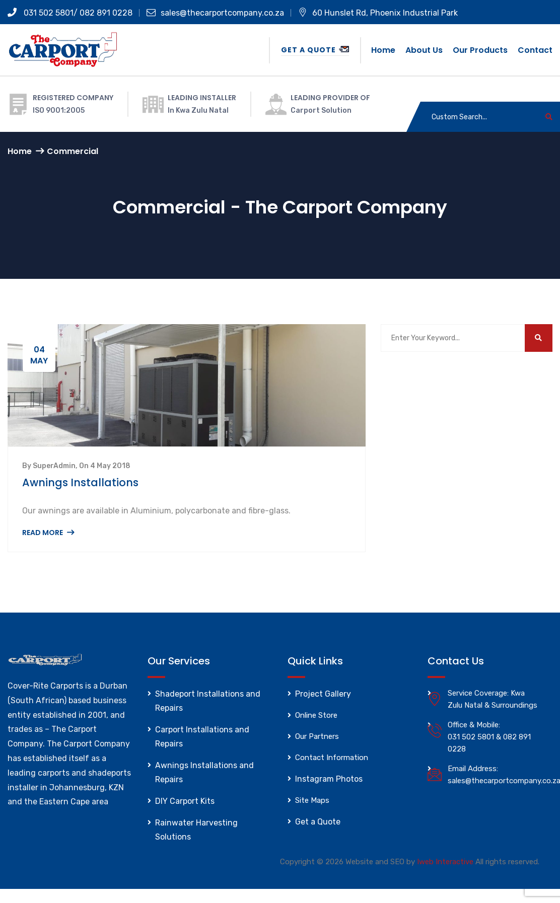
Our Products (480, 50)
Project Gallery (323, 694)
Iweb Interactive (445, 861)
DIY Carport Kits (185, 801)
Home (383, 50)
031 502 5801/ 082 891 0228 (70, 13)
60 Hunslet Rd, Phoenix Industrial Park (378, 13)
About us (424, 50)
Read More (48, 533)
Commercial (72, 151)
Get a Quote (315, 50)
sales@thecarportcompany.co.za (215, 13)
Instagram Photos (329, 779)
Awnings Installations (80, 482)
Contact (535, 50)
